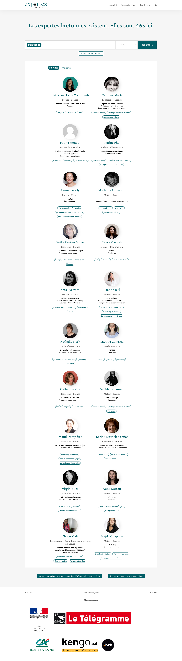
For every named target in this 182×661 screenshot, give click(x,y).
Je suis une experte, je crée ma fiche (126, 576)
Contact (28, 592)
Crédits (153, 592)
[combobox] (70, 45)
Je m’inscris (145, 5)
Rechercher (147, 45)
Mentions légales (91, 592)
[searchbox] (68, 45)
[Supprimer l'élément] (39, 45)
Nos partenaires (128, 5)
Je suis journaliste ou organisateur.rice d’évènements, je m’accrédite (69, 576)
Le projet (113, 5)
